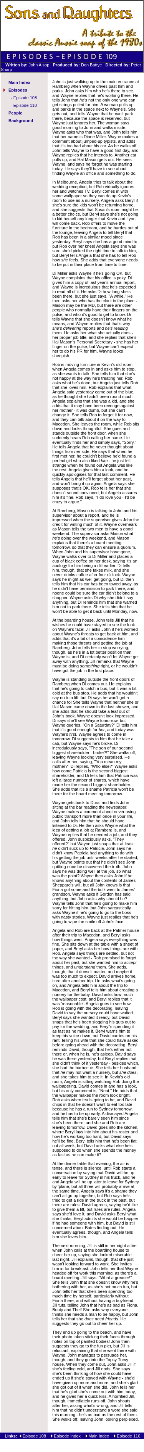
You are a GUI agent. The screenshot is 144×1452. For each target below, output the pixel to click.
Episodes (17, 90)
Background (20, 120)
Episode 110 (25, 105)
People (15, 113)
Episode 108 (25, 97)
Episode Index (67, 1436)
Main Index (19, 82)
